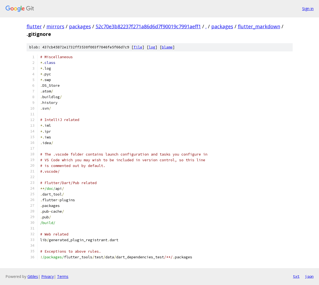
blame (167, 47)
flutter (34, 26)
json (309, 276)
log (152, 47)
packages (80, 26)
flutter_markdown (259, 26)
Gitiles (32, 276)
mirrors (55, 26)
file (138, 47)
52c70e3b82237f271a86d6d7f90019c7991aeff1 (148, 26)
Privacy (47, 276)
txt (296, 276)
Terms (62, 276)
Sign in (308, 8)
